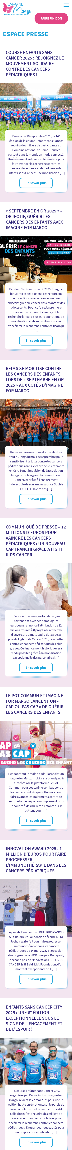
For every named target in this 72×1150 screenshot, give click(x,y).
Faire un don (51, 18)
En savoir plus (36, 183)
